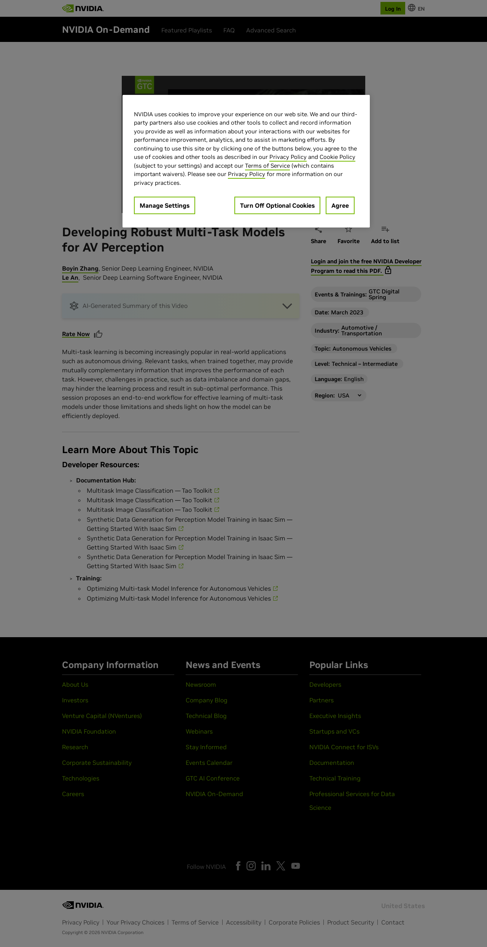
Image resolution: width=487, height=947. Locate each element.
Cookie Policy (337, 156)
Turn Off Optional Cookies (277, 205)
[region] (246, 161)
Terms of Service (267, 165)
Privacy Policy (288, 156)
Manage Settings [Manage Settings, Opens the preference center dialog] (164, 205)
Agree (340, 205)
